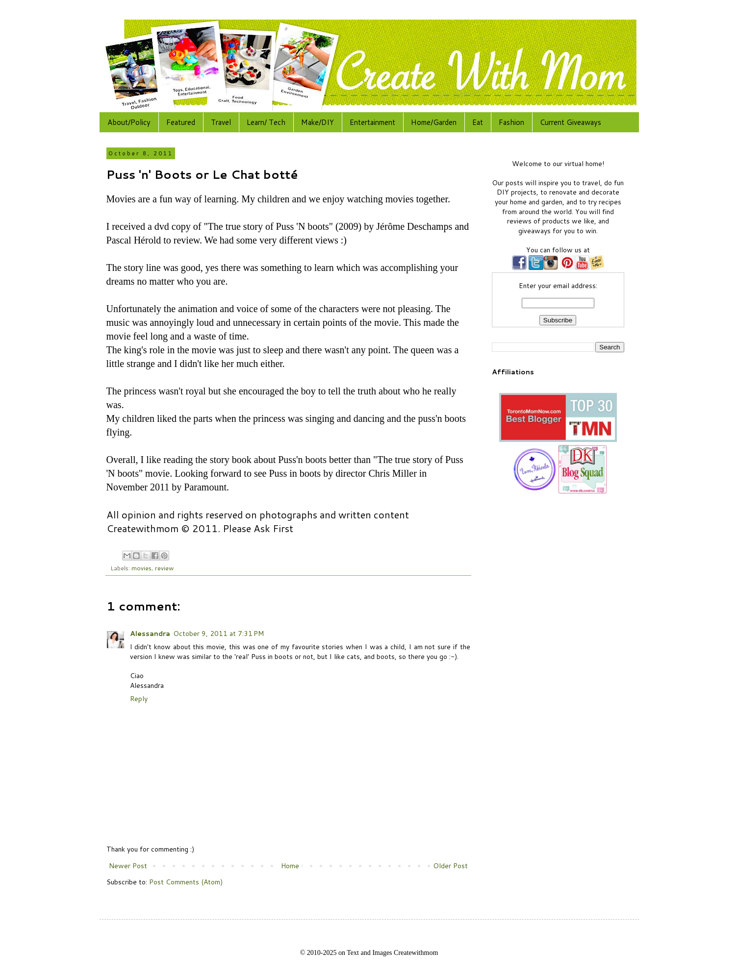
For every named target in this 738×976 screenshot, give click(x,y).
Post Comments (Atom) (186, 882)
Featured (180, 122)
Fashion (511, 122)
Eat (477, 122)
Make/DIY (317, 122)
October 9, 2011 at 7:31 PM (218, 633)
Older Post (450, 866)
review (164, 567)
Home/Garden (434, 122)
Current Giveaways (570, 122)
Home (290, 866)
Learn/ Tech (266, 122)
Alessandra (150, 633)
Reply (139, 699)
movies (141, 567)
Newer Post (128, 866)
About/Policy (129, 122)
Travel (221, 122)
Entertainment (372, 122)
